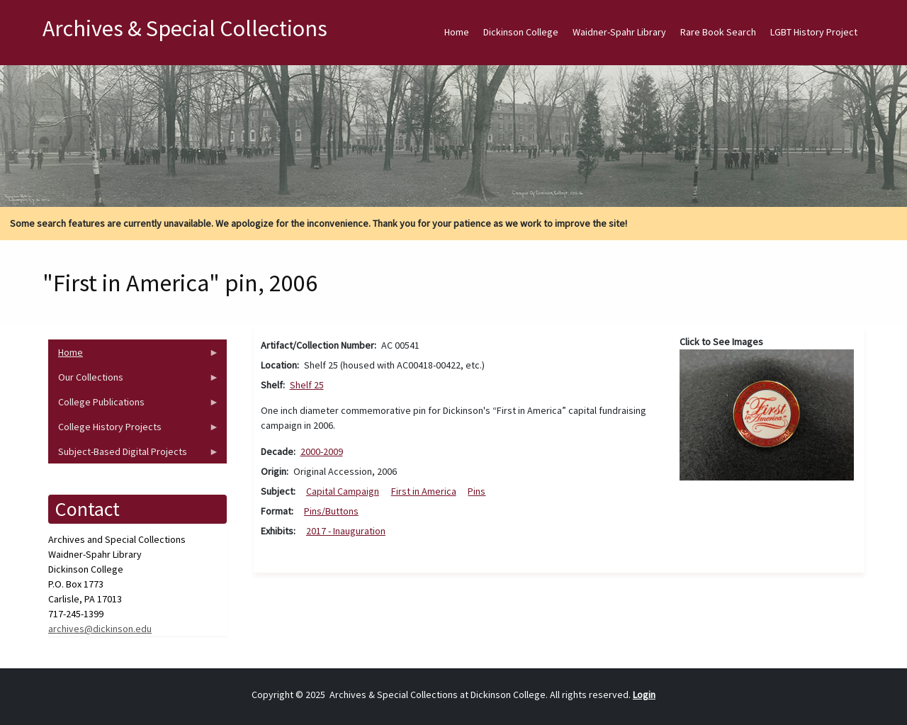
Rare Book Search (718, 32)
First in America (423, 491)
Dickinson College (520, 32)
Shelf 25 (307, 384)
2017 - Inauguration (345, 530)
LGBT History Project (813, 32)
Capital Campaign (342, 491)
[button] (767, 414)
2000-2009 (321, 451)
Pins (476, 491)
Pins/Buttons (331, 511)
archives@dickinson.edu (100, 628)
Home (456, 32)
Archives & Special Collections (185, 28)
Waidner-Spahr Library (619, 32)
